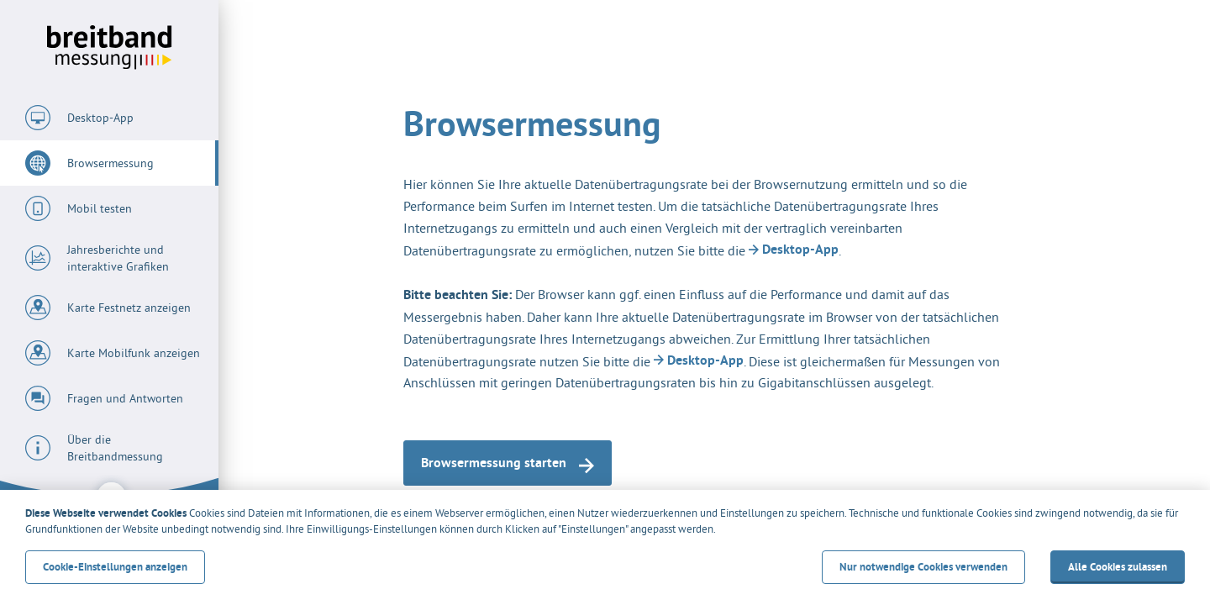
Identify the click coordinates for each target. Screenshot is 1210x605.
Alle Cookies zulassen (1117, 567)
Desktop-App (794, 249)
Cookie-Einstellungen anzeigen (115, 567)
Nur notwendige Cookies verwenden (923, 567)
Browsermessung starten (507, 464)
